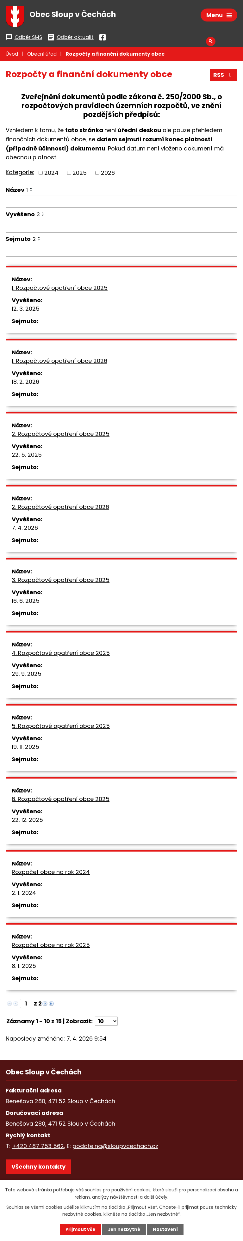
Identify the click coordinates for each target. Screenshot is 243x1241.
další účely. (156, 1197)
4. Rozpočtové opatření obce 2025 (61, 654)
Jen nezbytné (123, 1229)
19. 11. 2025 (25, 748)
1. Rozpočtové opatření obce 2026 (59, 362)
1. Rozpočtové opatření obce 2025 (60, 289)
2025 (79, 174)
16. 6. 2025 (26, 602)
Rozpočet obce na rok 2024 (51, 873)
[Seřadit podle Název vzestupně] (31, 189)
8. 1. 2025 (24, 967)
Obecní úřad (42, 55)
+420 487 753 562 (38, 1147)
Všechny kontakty (38, 1168)
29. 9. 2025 (26, 675)
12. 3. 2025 (26, 310)
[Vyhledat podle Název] (121, 202)
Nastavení (165, 1229)
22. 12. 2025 (27, 821)
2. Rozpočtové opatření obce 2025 (60, 435)
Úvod (12, 55)
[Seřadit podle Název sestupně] (31, 192)
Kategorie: (20, 173)
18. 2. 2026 (25, 383)
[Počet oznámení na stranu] (106, 1022)
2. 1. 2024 (24, 894)
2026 (108, 174)
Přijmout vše (80, 1229)
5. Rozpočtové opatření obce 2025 (61, 727)
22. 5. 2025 (27, 456)
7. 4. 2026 (25, 529)
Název (17, 191)
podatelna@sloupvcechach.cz (115, 1147)
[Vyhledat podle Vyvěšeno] (121, 227)
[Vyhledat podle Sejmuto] (121, 251)
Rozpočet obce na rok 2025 (51, 946)
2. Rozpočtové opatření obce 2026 (60, 508)
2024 (51, 174)
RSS (223, 76)
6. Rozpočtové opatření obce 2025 (60, 800)
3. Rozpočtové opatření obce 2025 (60, 581)
